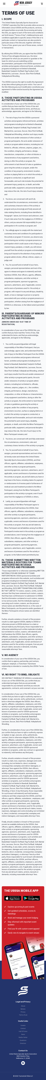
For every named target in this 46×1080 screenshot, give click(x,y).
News (23, 1034)
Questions (23, 1040)
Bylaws (23, 1009)
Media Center (23, 1037)
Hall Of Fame (23, 1031)
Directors (23, 1043)
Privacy (23, 1012)
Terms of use (23, 1015)
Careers (23, 1025)
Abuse (23, 1006)
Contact (23, 1028)
